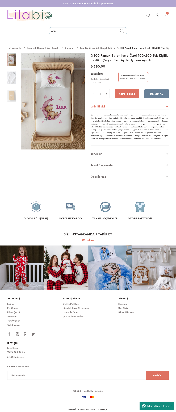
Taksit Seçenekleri (102, 165)
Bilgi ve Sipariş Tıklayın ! (157, 406)
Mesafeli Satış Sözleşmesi (76, 308)
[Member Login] (157, 15)
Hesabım (122, 304)
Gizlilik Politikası (71, 304)
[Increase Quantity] (107, 93)
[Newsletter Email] (88, 375)
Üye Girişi (123, 308)
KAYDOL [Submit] (157, 375)
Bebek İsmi (97, 74)
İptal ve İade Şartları (73, 316)
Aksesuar (12, 316)
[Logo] (29, 15)
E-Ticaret (81, 409)
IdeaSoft (72, 409)
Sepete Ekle (127, 93)
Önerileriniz (98, 177)
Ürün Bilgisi (98, 107)
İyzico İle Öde (70, 312)
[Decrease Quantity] (94, 93)
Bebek (10, 304)
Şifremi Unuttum (126, 312)
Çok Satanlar (13, 325)
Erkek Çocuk (13, 312)
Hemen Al (156, 93)
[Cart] (167, 15)
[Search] (88, 30)
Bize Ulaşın (12, 348)
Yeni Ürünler (13, 320)
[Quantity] (100, 93)
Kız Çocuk (12, 308)
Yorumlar (96, 154)
